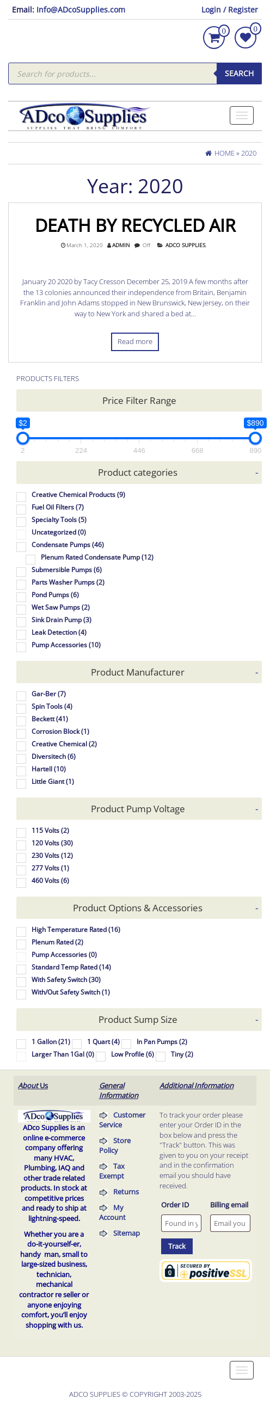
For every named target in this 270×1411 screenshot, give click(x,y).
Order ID (175, 1205)
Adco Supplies (185, 245)
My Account (112, 1213)
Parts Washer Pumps (68, 582)
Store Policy (115, 1146)
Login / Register (229, 9)
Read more (135, 341)
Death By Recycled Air (135, 225)
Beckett (50, 718)
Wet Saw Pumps (61, 607)
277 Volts (50, 868)
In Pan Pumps (162, 1041)
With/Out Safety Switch (71, 992)
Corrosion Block (60, 731)
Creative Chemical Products (78, 494)
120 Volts (52, 843)
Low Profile (132, 1054)
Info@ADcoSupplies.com (80, 9)
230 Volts (52, 855)
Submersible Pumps (67, 569)
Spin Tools (52, 706)
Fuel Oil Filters (58, 507)
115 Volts (50, 830)
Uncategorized (59, 532)
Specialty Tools (59, 519)
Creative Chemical (64, 744)
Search (239, 73)
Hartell (49, 769)
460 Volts (50, 880)
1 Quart (103, 1041)
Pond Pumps (55, 594)
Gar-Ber (49, 693)
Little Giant (53, 781)
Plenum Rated (57, 942)
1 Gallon (51, 1041)
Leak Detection (59, 632)
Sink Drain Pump (61, 619)
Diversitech (54, 756)
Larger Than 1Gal (63, 1054)
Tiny (182, 1054)
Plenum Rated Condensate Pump (97, 557)
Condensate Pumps (68, 544)
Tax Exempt (112, 1171)
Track (177, 1246)
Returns (126, 1192)
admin (121, 245)
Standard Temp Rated (71, 967)
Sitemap (126, 1233)
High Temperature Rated (76, 929)
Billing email (229, 1205)
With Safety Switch (66, 979)
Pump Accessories (66, 644)
